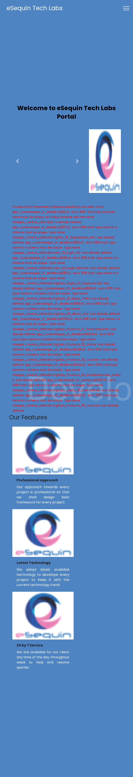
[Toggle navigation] (126, 8)
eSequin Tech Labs (35, 8)
